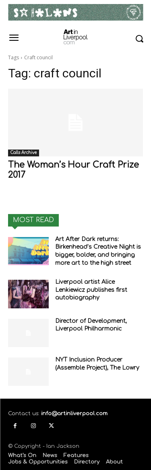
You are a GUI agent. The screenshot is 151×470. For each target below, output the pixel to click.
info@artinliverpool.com (74, 413)
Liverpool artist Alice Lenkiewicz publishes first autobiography (91, 290)
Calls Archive (23, 152)
